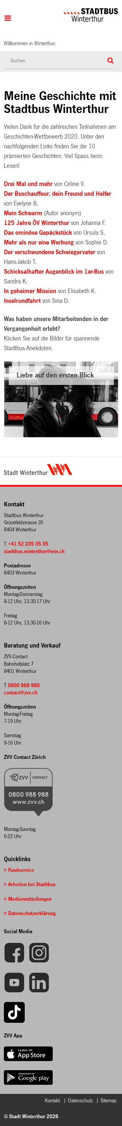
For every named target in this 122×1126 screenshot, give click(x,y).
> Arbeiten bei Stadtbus (30, 884)
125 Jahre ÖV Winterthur (37, 223)
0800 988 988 (24, 685)
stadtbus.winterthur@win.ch (34, 551)
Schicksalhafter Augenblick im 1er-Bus (54, 271)
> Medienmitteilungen (27, 899)
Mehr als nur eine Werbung (39, 242)
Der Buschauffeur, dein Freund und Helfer (57, 194)
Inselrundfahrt (22, 301)
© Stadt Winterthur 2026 (31, 1116)
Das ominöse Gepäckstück (38, 232)
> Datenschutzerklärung (30, 913)
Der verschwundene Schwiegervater (49, 252)
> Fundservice (19, 870)
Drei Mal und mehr (29, 184)
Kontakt (52, 1100)
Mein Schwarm (24, 213)
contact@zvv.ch (20, 692)
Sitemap (108, 1100)
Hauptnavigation (7, 18)
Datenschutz (80, 1100)
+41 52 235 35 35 (28, 544)
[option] (61, 400)
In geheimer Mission (30, 291)
